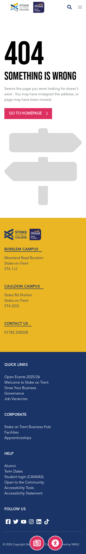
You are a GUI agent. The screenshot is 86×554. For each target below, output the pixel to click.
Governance (14, 393)
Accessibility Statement (23, 493)
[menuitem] (37, 543)
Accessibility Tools (19, 488)
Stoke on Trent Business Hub (27, 427)
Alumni (10, 466)
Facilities (11, 432)
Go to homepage (25, 113)
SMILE (75, 544)
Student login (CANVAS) (24, 477)
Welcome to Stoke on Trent (26, 383)
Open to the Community (24, 482)
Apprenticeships (17, 438)
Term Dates (13, 471)
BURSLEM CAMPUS (21, 249)
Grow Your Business (20, 388)
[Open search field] (69, 7)
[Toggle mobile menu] (80, 7)
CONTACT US (16, 324)
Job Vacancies (16, 399)
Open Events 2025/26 (22, 377)
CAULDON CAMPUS (22, 287)
